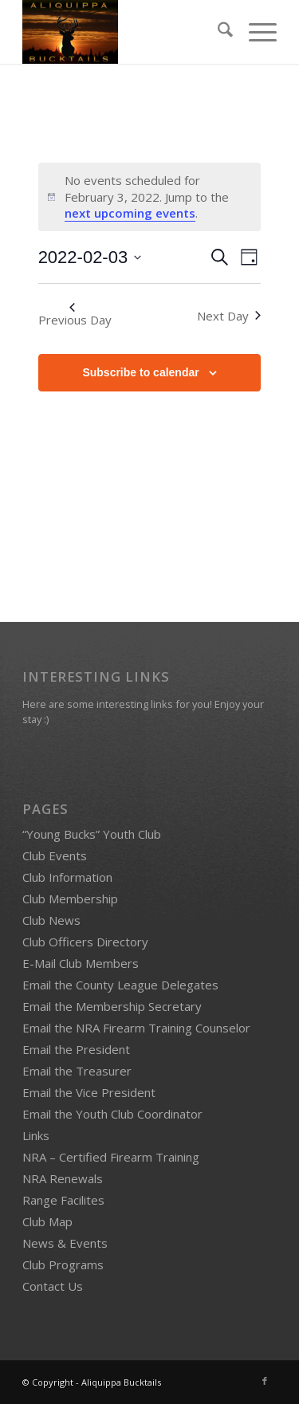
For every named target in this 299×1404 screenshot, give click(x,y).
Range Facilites (63, 1200)
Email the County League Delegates (120, 985)
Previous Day (75, 315)
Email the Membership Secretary (112, 1006)
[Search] (217, 32)
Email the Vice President (88, 1092)
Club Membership (70, 899)
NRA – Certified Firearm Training (110, 1157)
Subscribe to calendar (140, 372)
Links (35, 1135)
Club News (51, 920)
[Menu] (255, 32)
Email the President (76, 1049)
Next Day (229, 316)
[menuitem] (217, 32)
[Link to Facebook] (265, 1381)
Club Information (67, 877)
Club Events (54, 855)
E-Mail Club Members (80, 963)
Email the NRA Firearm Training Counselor (136, 1028)
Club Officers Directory (85, 942)
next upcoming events (130, 213)
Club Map (47, 1221)
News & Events (65, 1243)
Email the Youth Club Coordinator (112, 1114)
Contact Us (52, 1286)
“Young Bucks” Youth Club (91, 834)
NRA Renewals (62, 1178)
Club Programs (63, 1264)
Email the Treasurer (77, 1071)
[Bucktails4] (124, 32)
